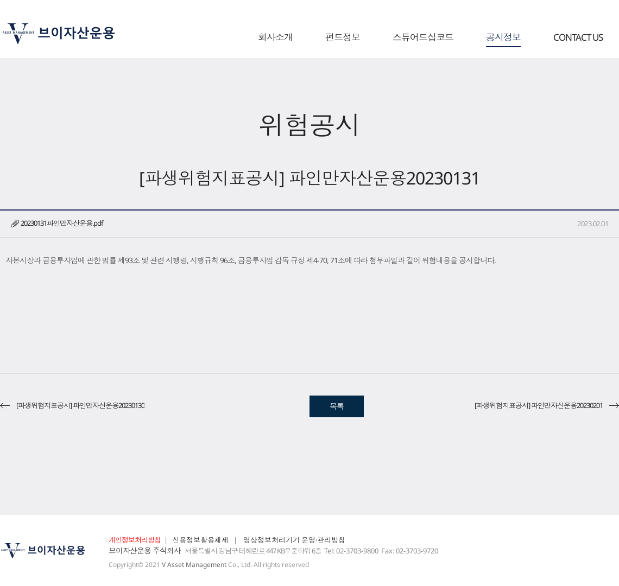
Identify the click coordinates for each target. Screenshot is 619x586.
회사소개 (275, 38)
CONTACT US (578, 38)
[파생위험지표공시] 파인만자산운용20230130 (80, 405)
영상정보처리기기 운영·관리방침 (294, 540)
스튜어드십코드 (423, 38)
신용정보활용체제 (200, 540)
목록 (337, 406)
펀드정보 (342, 38)
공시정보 (503, 38)
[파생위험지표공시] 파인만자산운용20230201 (539, 405)
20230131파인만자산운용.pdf (62, 223)
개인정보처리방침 (135, 540)
